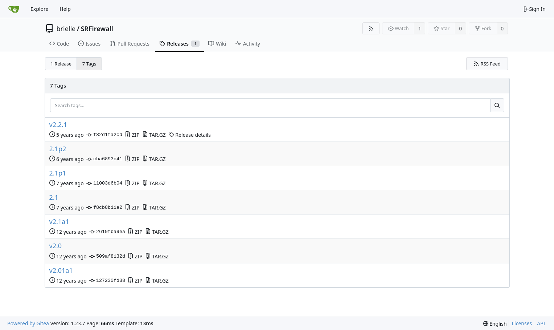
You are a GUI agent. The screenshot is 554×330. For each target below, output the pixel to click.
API (541, 323)
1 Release (60, 63)
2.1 (53, 197)
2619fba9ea (107, 232)
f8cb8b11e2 (104, 208)
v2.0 (55, 246)
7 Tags (89, 63)
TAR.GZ (154, 134)
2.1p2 (57, 149)
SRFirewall (97, 28)
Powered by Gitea (28, 323)
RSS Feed (487, 63)
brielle (66, 28)
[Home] (14, 9)
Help (65, 8)
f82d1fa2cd (104, 135)
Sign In (534, 8)
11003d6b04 (104, 183)
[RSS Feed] (370, 28)
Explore (39, 8)
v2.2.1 (58, 124)
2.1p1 (57, 173)
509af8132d (107, 256)
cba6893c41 (104, 159)
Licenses (522, 323)
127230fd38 (107, 281)
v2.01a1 (61, 270)
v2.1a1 (59, 221)
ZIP (132, 134)
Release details (189, 134)
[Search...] (497, 105)
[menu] (495, 323)
